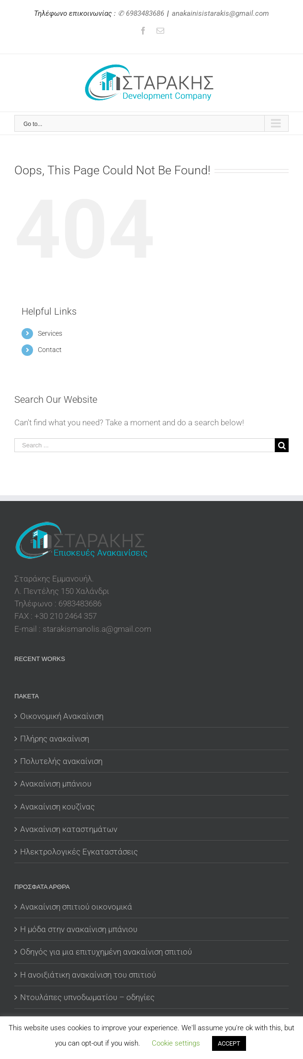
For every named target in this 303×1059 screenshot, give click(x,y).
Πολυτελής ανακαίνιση (61, 761)
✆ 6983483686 (141, 13)
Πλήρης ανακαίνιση (54, 738)
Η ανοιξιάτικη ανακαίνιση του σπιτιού (88, 974)
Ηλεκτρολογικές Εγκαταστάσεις (79, 851)
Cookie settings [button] (176, 1043)
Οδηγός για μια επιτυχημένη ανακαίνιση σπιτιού (106, 952)
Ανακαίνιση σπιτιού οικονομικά (76, 906)
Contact (50, 349)
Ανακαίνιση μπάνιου (55, 783)
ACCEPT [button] (229, 1043)
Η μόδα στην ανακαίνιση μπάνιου (78, 929)
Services (50, 333)
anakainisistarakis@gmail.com (220, 13)
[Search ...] (144, 445)
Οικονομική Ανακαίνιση (61, 716)
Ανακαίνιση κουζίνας (57, 806)
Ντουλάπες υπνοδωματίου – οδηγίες (87, 997)
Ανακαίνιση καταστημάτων (68, 829)
